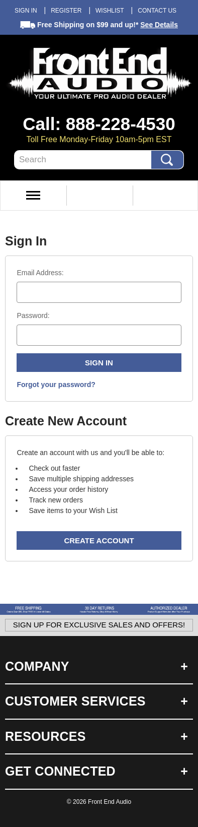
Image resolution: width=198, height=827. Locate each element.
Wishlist (109, 10)
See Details (159, 25)
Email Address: (40, 273)
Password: (33, 315)
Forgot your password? (56, 384)
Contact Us (157, 10)
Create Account (99, 540)
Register (66, 10)
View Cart (165, 195)
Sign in (26, 10)
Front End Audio (109, 801)
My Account (98, 195)
